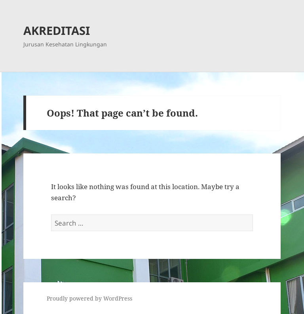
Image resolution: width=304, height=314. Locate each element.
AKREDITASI (56, 30)
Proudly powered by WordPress (89, 298)
